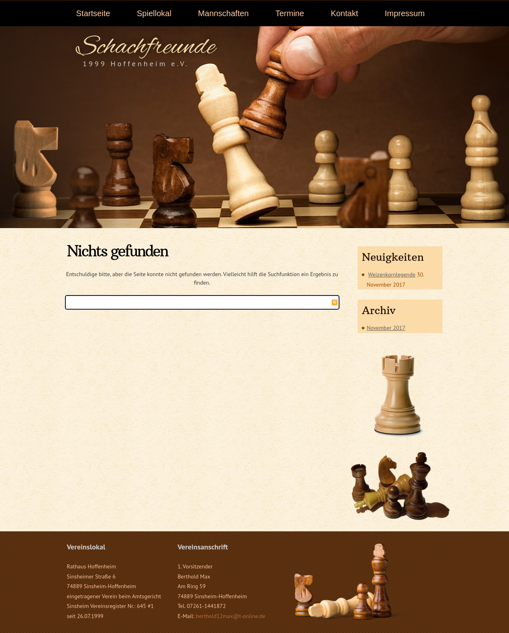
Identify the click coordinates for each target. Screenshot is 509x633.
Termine (289, 13)
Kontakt (344, 13)
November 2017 (386, 327)
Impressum (405, 13)
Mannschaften (223, 13)
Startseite (93, 13)
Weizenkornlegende (391, 274)
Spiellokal (154, 13)
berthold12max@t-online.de (230, 616)
